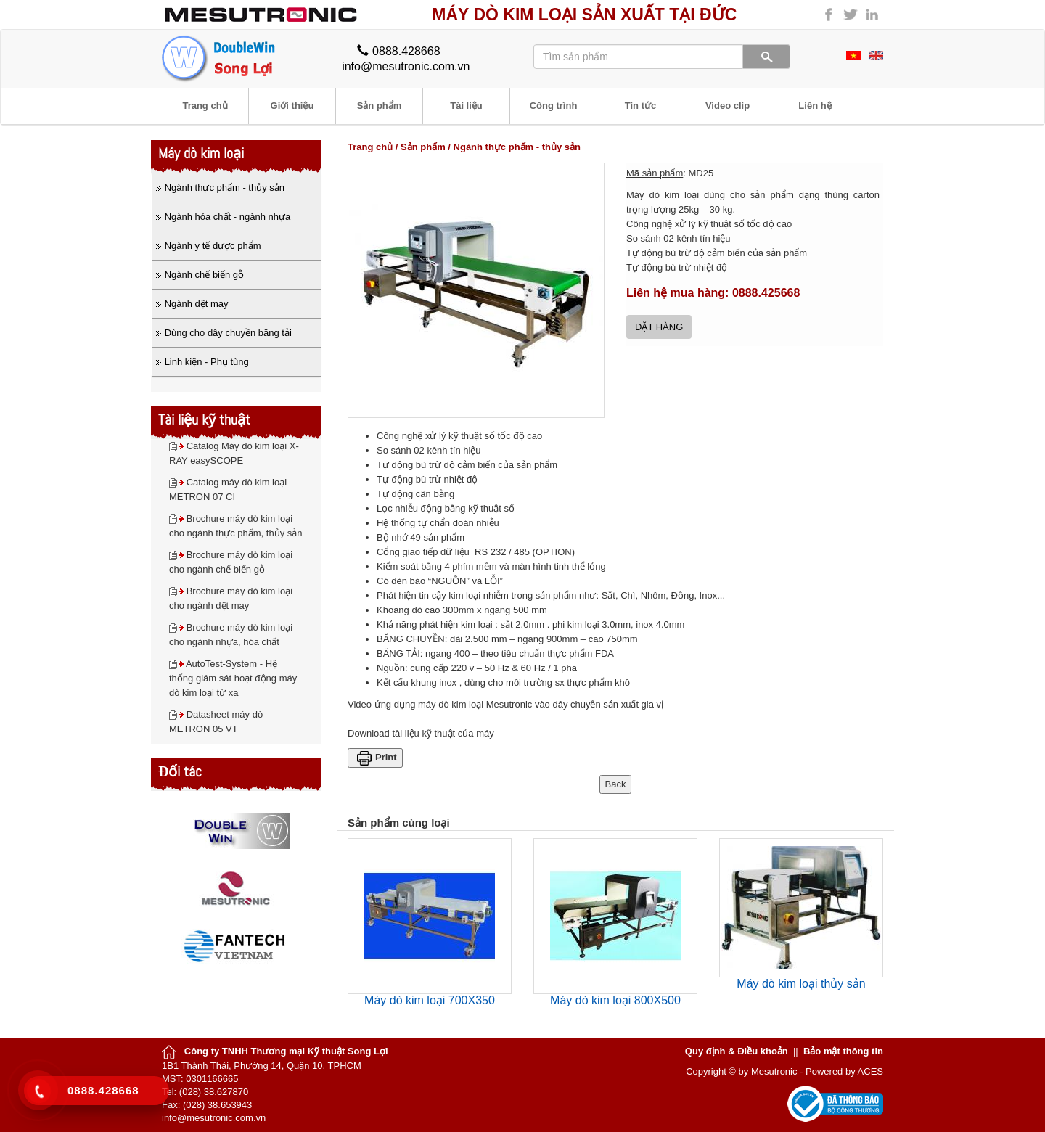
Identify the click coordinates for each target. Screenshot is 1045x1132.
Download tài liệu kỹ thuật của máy (421, 733)
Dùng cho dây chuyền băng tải (228, 332)
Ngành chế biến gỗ (204, 274)
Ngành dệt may (197, 303)
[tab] (236, 187)
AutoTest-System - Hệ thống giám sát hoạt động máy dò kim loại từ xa (233, 678)
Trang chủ (370, 147)
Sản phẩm (423, 147)
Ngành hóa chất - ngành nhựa (228, 216)
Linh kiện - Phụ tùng (207, 361)
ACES (870, 1071)
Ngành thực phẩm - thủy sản (517, 147)
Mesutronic (774, 1071)
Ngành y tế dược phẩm (213, 245)
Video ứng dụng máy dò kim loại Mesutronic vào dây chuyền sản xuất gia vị (505, 704)
